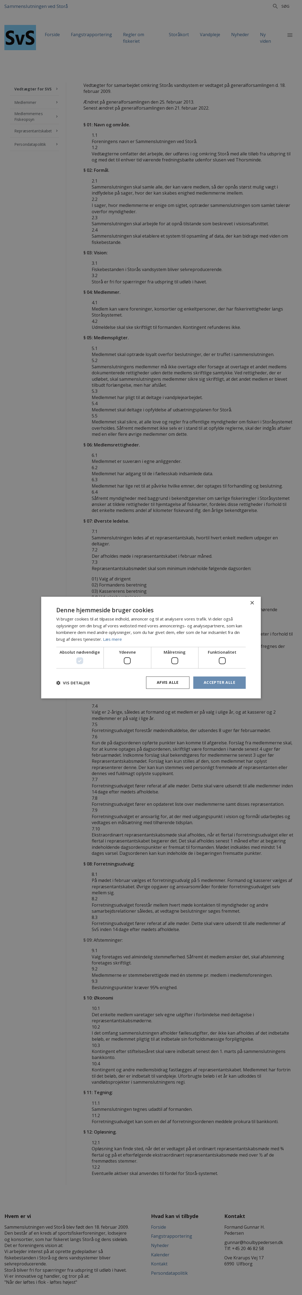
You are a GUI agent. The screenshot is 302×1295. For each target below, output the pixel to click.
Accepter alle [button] (219, 682)
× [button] (252, 603)
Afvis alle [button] (168, 682)
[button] (73, 682)
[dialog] (151, 647)
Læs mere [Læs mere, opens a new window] (112, 639)
